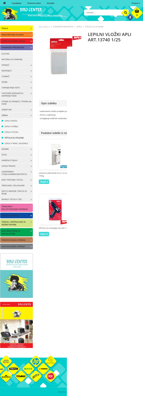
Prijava (136, 3)
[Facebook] (130, 17)
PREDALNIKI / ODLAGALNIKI (13, 185)
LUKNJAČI (6, 76)
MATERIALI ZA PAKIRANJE (12, 59)
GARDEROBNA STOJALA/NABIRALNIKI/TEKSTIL (14, 172)
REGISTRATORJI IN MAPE (13, 34)
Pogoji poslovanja (103, 375)
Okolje (122, 370)
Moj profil (99, 370)
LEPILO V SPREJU (11, 126)
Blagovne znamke (127, 375)
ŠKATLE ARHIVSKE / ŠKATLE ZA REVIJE (14, 192)
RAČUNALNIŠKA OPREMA (13, 246)
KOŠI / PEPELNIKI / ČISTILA (12, 180)
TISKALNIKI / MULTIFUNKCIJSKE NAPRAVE (15, 207)
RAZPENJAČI (7, 70)
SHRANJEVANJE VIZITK (11, 87)
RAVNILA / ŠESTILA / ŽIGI (12, 199)
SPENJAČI (5, 65)
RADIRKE (5, 149)
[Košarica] (137, 14)
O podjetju (16, 3)
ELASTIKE (5, 53)
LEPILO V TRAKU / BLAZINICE (16, 143)
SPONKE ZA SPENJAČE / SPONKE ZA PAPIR (16, 102)
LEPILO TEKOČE (11, 121)
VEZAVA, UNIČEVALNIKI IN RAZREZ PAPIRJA (14, 223)
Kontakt (50, 3)
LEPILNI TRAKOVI (8, 166)
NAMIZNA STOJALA (9, 160)
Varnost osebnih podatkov (107, 379)
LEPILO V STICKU (11, 132)
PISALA (5, 28)
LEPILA (5, 115)
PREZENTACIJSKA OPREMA (13, 240)
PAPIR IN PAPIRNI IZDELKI (13, 41)
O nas (74, 370)
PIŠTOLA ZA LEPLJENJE (14, 138)
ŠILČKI (4, 154)
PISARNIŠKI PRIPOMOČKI (13, 47)
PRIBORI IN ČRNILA (10, 215)
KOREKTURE (7, 109)
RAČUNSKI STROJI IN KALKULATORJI (11, 232)
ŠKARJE (4, 82)
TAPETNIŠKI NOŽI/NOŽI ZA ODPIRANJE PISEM (12, 94)
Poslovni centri (34, 3)
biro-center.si (44, 26)
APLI (141, 67)
